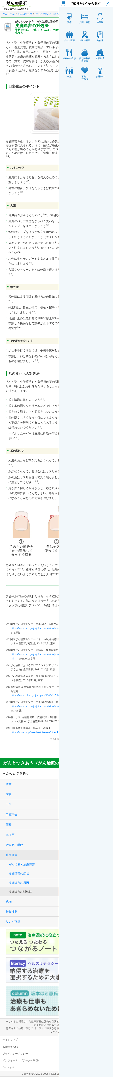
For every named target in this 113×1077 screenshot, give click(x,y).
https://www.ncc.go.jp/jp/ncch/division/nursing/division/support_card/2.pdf (53, 706)
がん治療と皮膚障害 (22, 864)
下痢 (9, 804)
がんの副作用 (25, 13)
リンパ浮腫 (13, 921)
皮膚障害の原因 (19, 882)
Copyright (8, 1067)
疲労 (9, 784)
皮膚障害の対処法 (20, 891)
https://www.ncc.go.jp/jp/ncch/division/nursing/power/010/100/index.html (52, 628)
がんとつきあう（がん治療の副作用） (55, 13)
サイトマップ (10, 1039)
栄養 (9, 794)
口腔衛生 (11, 814)
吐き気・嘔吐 (14, 844)
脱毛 (9, 901)
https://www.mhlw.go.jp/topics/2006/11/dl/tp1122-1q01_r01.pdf (47, 695)
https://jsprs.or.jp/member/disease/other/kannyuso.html (42, 732)
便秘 (9, 824)
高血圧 (10, 834)
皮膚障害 (11, 855)
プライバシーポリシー (15, 1053)
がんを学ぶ (8, 13)
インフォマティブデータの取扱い (22, 1060)
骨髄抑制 (11, 911)
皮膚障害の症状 (19, 873)
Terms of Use (10, 1046)
